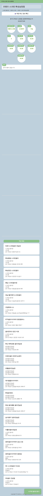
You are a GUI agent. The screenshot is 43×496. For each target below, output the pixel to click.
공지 (4, 64)
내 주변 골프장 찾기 (33, 491)
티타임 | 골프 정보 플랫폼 (7, 1)
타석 (9, 35)
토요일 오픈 (10, 45)
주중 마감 (30, 35)
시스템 (19, 26)
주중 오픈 (20, 35)
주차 (29, 26)
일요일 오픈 (31, 45)
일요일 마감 (20, 55)
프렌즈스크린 (11, 26)
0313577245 (21, 21)
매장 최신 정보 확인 (22, 13)
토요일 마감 (20, 45)
